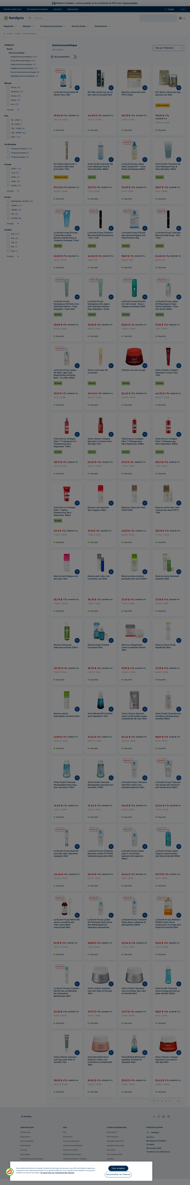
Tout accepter (118, 1168)
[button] (10, 1172)
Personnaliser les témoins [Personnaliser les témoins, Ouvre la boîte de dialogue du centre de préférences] (118, 1174)
